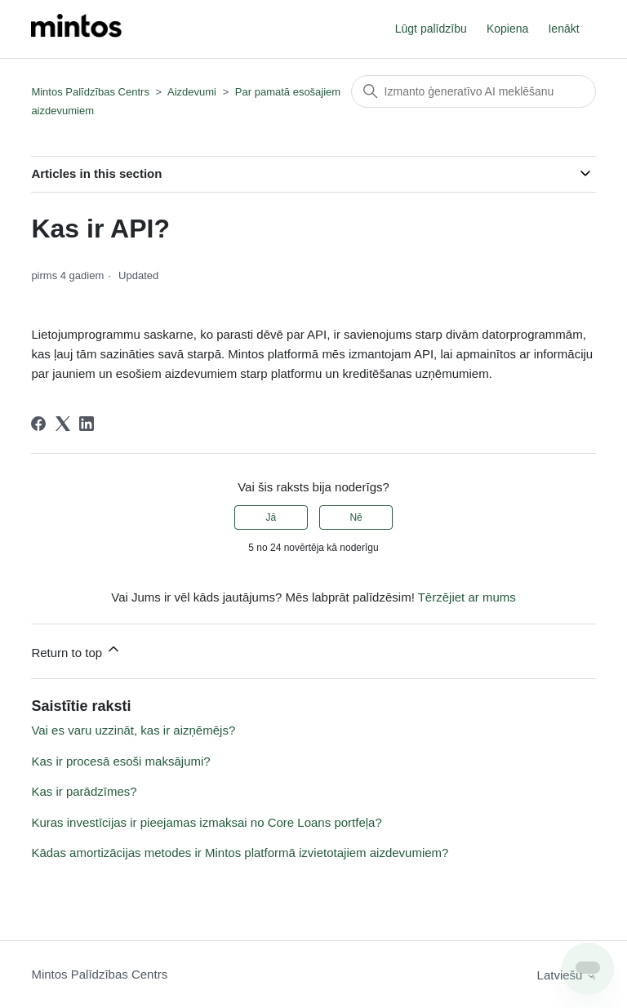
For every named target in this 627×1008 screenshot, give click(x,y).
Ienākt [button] (563, 28)
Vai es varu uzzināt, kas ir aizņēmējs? (133, 730)
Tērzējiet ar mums (467, 597)
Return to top (76, 650)
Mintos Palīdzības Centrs (90, 92)
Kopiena (507, 28)
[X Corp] (63, 423)
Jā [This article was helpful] (271, 517)
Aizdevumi (191, 92)
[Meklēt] (473, 91)
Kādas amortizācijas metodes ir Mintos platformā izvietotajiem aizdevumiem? (239, 852)
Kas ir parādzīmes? (83, 791)
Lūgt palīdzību (431, 28)
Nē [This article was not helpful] (355, 517)
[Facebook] (38, 423)
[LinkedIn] (86, 423)
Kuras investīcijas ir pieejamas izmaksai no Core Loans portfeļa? (206, 822)
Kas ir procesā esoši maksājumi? (120, 761)
